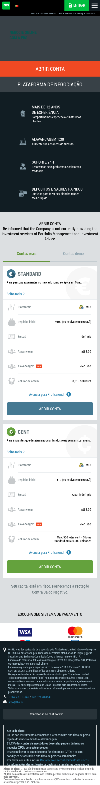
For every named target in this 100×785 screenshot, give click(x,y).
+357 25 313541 (42, 697)
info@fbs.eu (16, 702)
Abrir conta (50, 68)
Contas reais (26, 253)
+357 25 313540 (19, 697)
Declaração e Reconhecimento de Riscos (64, 760)
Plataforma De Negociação (50, 84)
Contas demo (73, 253)
